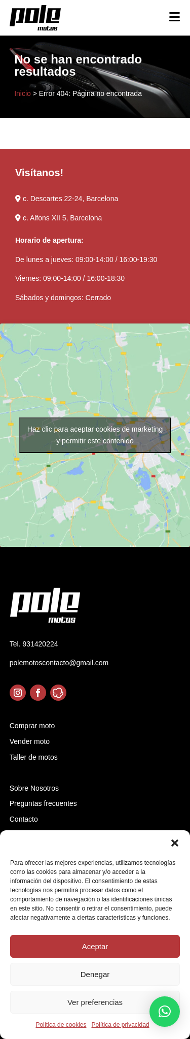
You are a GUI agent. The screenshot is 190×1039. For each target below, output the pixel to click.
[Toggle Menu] (174, 17)
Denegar (95, 974)
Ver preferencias (95, 1002)
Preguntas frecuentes (43, 803)
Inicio (22, 93)
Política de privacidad (120, 1024)
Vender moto (30, 741)
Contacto (24, 819)
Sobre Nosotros (34, 788)
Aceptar (95, 946)
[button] (175, 843)
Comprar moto (32, 726)
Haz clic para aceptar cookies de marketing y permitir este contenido (95, 435)
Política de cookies (60, 1024)
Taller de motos (34, 757)
